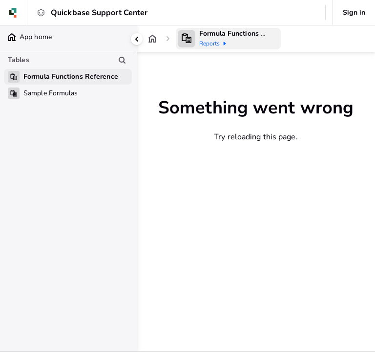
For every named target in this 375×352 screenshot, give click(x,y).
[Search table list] (122, 60)
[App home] (152, 38)
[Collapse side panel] (137, 39)
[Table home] (186, 38)
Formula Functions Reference (246, 33)
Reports (214, 43)
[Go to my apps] (16, 12)
